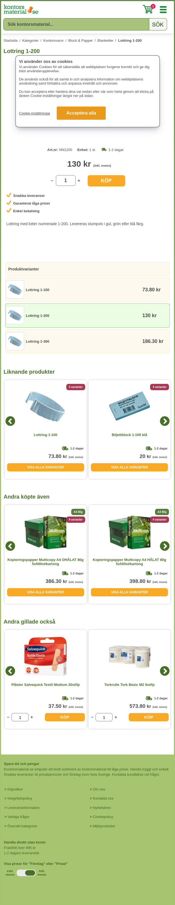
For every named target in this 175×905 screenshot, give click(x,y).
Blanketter (105, 40)
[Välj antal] (66, 180)
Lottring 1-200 (130, 40)
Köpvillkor (15, 789)
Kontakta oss (103, 798)
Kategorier (30, 40)
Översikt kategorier (22, 826)
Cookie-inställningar (34, 113)
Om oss (99, 789)
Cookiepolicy (103, 817)
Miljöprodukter (104, 826)
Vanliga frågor (18, 817)
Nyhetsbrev (102, 808)
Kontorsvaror (53, 40)
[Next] (165, 421)
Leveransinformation (23, 808)
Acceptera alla (81, 113)
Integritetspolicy (19, 798)
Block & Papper (80, 40)
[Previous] (10, 421)
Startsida (11, 40)
